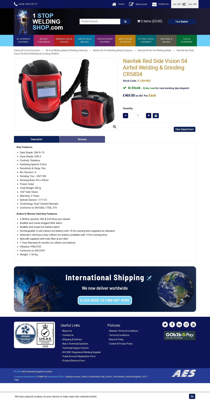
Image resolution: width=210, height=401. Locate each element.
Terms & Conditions (119, 335)
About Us (67, 331)
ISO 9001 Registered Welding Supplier (81, 352)
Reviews (82, 139)
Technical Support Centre (75, 348)
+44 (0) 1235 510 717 (25, 4)
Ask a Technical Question (75, 343)
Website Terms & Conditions (123, 331)
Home (118, 4)
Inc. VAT (177, 4)
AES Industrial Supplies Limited (37, 371)
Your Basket (181, 21)
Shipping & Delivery (72, 339)
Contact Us (160, 4)
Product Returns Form (73, 360)
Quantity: (128, 108)
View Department (184, 129)
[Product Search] (125, 21)
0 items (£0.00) (149, 21)
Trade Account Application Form (79, 356)
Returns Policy (116, 339)
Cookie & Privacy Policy (121, 343)
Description (36, 139)
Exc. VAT (193, 4)
